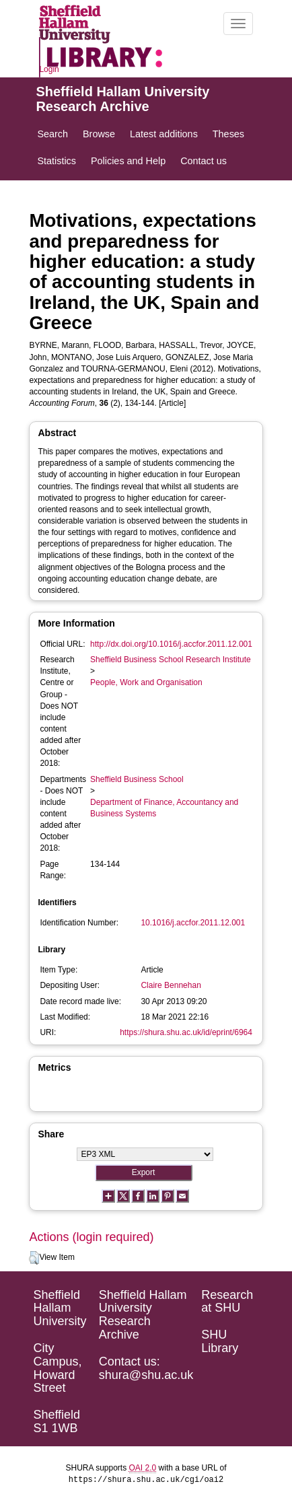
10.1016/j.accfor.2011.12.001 (193, 922)
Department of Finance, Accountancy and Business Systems (164, 808)
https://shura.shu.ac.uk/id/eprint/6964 (186, 1032)
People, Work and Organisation (146, 682)
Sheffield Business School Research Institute (170, 659)
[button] (34, 1258)
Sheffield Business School (137, 779)
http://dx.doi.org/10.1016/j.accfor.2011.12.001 (171, 644)
